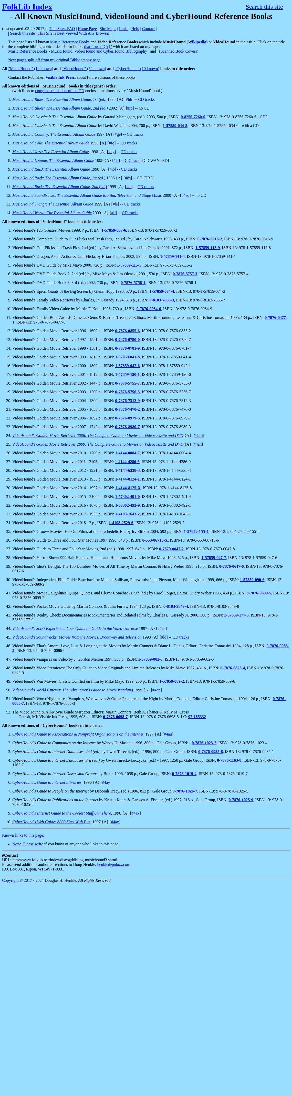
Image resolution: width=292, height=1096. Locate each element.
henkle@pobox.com (113, 864)
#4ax (135, 813)
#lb (111, 169)
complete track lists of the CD (59, 91)
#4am (198, 435)
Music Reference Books (70, 42)
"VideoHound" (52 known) (84, 68)
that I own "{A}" (98, 46)
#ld (163, 637)
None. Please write (27, 844)
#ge (118, 134)
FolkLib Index (27, 6)
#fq (111, 143)
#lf (113, 213)
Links (123, 28)
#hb (129, 99)
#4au (168, 734)
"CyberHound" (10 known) (137, 68)
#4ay (106, 782)
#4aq (185, 195)
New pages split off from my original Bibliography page (54, 60)
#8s (128, 178)
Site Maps (108, 28)
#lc (128, 186)
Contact (148, 28)
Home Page (87, 28)
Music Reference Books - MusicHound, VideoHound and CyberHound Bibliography (77, 51)
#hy (111, 152)
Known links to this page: (23, 835)
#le (115, 204)
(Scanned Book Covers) (178, 51)
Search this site (264, 6)
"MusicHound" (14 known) (30, 68)
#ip (129, 108)
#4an (198, 444)
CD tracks (146, 99)
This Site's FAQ (62, 28)
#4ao (161, 628)
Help (135, 28)
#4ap (156, 690)
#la (116, 160)
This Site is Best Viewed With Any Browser (74, 33)
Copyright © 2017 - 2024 (23, 880)
